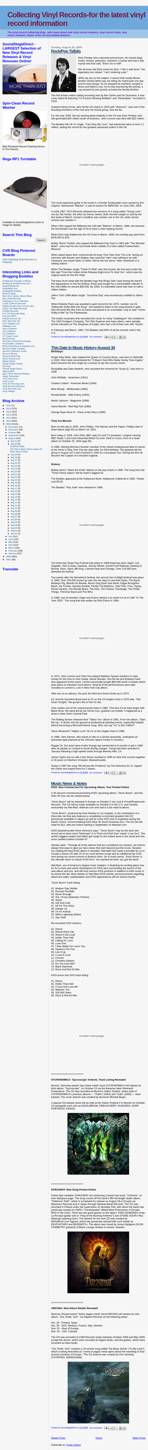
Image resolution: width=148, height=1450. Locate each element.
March (11, 548)
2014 (9, 408)
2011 (9, 417)
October (12, 432)
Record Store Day (11, 356)
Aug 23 (14, 471)
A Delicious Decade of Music (17, 281)
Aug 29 (14, 454)
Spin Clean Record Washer (16, 373)
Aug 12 (14, 502)
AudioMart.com (10, 288)
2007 (9, 559)
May (10, 542)
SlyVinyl (6, 366)
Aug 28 (14, 457)
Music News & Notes (69, 783)
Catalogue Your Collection (16, 301)
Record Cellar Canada (14, 348)
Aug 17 (14, 488)
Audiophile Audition (12, 291)
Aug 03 (14, 528)
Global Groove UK (12, 318)
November (13, 429)
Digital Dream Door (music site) (18, 306)
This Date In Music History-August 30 (83, 347)
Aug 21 (14, 477)
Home (99, 1438)
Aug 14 (14, 497)
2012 (9, 414)
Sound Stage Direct (12, 368)
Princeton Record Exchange (17, 341)
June (11, 539)
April (10, 545)
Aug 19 (14, 482)
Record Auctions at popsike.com (19, 346)
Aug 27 (14, 460)
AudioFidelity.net (11, 286)
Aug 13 (14, 499)
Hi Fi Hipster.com (11, 323)
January (12, 553)
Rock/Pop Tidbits (66, 51)
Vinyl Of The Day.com (13, 383)
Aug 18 (14, 485)
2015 (9, 405)
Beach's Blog (9, 293)
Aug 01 (14, 533)
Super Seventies (11, 376)
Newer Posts (58, 1438)
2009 (9, 424)
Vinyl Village (9, 391)
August (12, 438)
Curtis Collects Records (14, 303)
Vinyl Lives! (8, 381)
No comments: (96, 337)
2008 (9, 556)
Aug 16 (14, 491)
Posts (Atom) (73, 1444)
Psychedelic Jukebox (13, 343)
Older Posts (138, 1438)
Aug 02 (14, 530)
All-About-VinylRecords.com (17, 283)
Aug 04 (14, 525)
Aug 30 (14, 444)
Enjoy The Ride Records (15, 308)
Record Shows (10, 353)
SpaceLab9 (8, 371)
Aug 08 (14, 514)
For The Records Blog (13, 313)
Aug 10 (14, 508)
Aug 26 (14, 463)
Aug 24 (14, 468)
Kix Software (9, 333)
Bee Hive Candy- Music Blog (17, 296)
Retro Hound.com (11, 358)
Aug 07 (14, 516)
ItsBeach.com (9, 326)
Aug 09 (14, 511)
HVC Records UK (11, 321)
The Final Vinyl (10, 378)
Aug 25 (14, 466)
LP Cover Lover (10, 336)
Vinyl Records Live (12, 388)
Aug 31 (14, 441)
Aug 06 (14, 519)
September (14, 435)
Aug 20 (14, 480)
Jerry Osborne (10, 328)
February (13, 551)
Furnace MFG (9, 316)
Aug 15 (14, 494)
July (10, 536)
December (13, 427)
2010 (9, 421)
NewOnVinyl (9, 338)
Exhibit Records (10, 311)
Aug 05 (14, 522)
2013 (9, 411)
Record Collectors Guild (14, 351)
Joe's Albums (9, 331)
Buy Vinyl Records (12, 298)
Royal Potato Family (13, 363)
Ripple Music (9, 361)
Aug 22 (14, 474)
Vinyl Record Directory (14, 386)
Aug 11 (14, 505)
